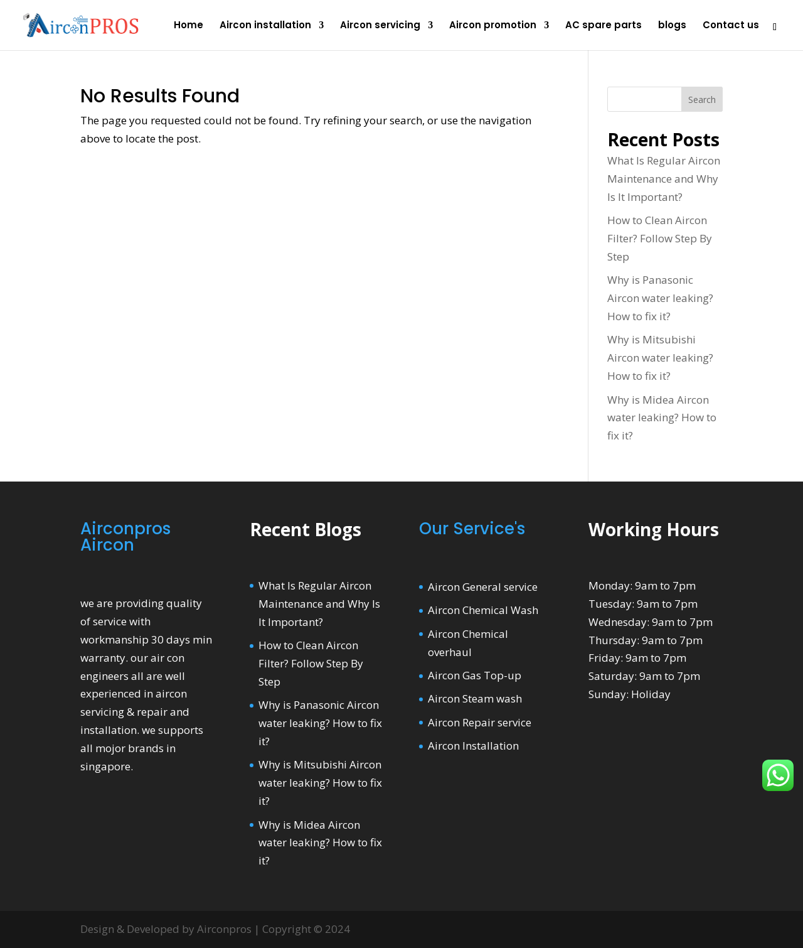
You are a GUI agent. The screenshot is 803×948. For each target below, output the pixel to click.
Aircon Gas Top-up (474, 675)
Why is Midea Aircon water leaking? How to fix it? (661, 417)
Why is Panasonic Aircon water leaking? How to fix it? (660, 297)
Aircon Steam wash (475, 698)
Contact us (731, 26)
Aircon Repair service (479, 722)
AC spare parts (603, 26)
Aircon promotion (492, 26)
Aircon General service (483, 586)
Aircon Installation (473, 745)
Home (188, 26)
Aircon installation (265, 26)
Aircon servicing (380, 26)
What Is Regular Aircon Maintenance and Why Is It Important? (663, 178)
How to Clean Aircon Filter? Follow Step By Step (659, 238)
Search (702, 99)
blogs (672, 26)
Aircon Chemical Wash (483, 610)
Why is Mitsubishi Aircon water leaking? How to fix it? (660, 357)
